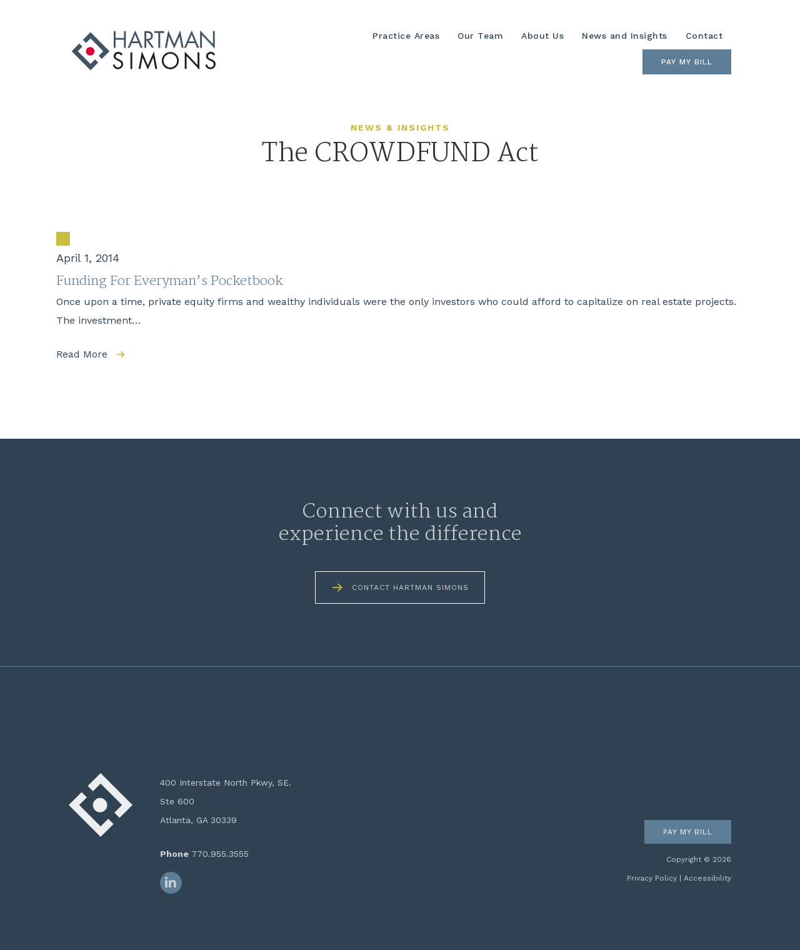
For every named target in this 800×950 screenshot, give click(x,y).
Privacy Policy (652, 878)
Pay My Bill (686, 62)
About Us (542, 36)
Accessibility (707, 878)
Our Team (480, 36)
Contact (704, 36)
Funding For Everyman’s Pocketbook (169, 281)
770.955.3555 (220, 854)
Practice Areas (405, 36)
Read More (82, 354)
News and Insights (625, 36)
